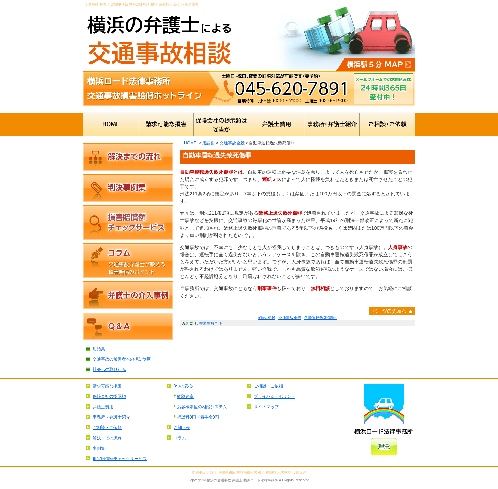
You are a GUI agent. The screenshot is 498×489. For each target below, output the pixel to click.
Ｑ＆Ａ (128, 326)
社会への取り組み (109, 369)
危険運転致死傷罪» (320, 318)
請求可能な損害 (166, 124)
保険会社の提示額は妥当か (221, 124)
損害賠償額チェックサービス (128, 222)
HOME (110, 124)
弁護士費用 (276, 124)
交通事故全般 (232, 143)
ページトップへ (392, 311)
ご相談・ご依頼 (387, 124)
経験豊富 (185, 396)
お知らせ (182, 427)
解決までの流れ (128, 157)
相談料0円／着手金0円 (198, 417)
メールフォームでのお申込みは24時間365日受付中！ (383, 88)
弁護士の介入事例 (128, 295)
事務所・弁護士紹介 (332, 124)
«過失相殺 (266, 318)
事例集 (99, 448)
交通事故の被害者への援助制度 (122, 359)
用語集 (208, 143)
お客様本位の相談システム (202, 406)
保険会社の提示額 (109, 396)
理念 (384, 446)
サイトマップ (266, 406)
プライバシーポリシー (274, 396)
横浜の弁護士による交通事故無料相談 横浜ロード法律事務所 (159, 35)
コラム (128, 260)
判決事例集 (128, 188)
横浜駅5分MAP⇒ (375, 64)
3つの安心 (183, 386)
